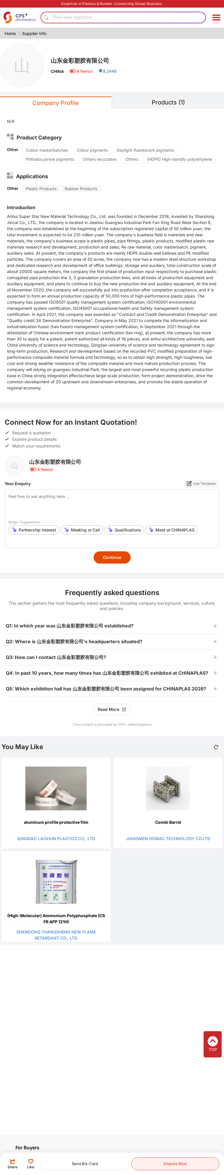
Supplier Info (34, 33)
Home (10, 33)
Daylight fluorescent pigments (145, 150)
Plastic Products (41, 188)
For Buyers (27, 1147)
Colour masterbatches (47, 150)
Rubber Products (81, 188)
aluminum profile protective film (56, 822)
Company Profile (55, 102)
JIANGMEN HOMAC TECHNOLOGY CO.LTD (168, 838)
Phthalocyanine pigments (50, 159)
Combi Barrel (168, 822)
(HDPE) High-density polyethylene (179, 159)
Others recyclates (100, 159)
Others (131, 159)
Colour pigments (92, 150)
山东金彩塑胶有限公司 (83, 60)
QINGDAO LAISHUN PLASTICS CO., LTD (56, 838)
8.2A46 (108, 71)
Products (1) (168, 102)
